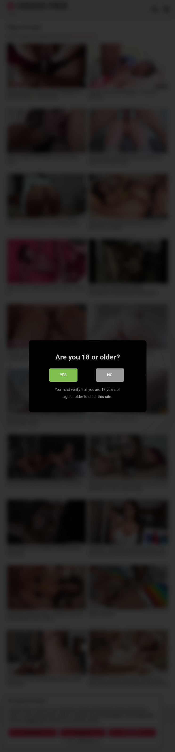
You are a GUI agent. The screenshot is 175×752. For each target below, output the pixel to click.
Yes (63, 374)
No (110, 374)
